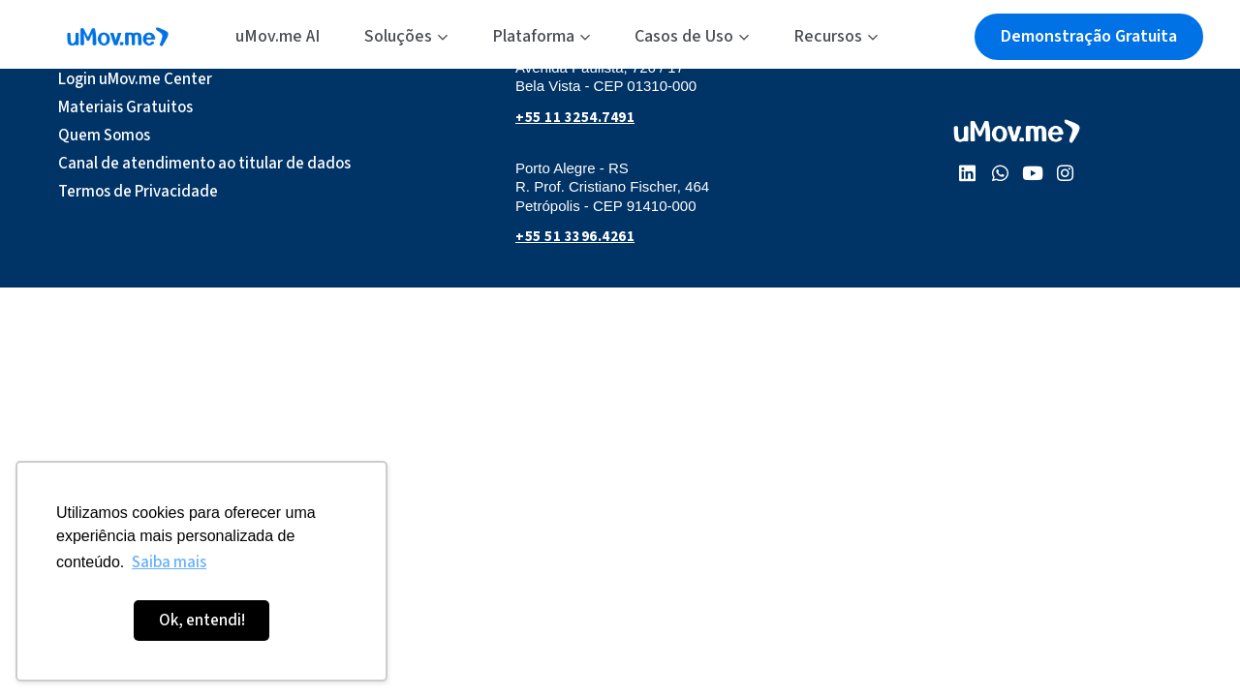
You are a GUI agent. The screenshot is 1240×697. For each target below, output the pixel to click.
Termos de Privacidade (138, 191)
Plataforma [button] (541, 36)
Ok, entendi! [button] (202, 620)
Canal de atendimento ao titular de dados (204, 163)
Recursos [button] (835, 36)
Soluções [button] (406, 36)
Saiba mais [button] (169, 562)
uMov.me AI (277, 36)
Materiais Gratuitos (125, 107)
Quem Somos (104, 135)
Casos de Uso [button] (692, 36)
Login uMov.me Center (135, 79)
